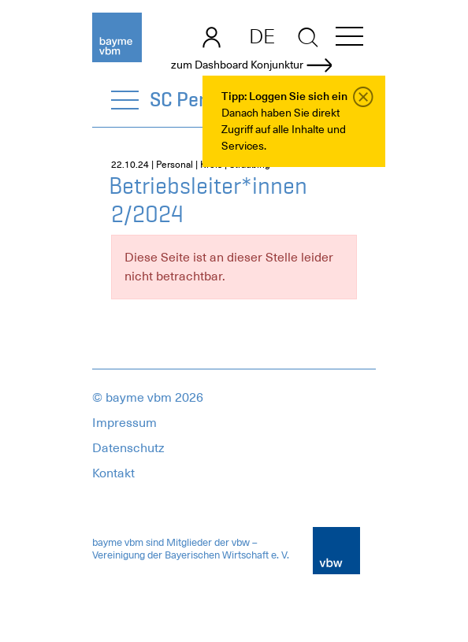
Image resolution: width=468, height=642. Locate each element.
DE (262, 36)
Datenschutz (128, 448)
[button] (349, 39)
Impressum (124, 423)
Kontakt (113, 473)
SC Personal (201, 99)
